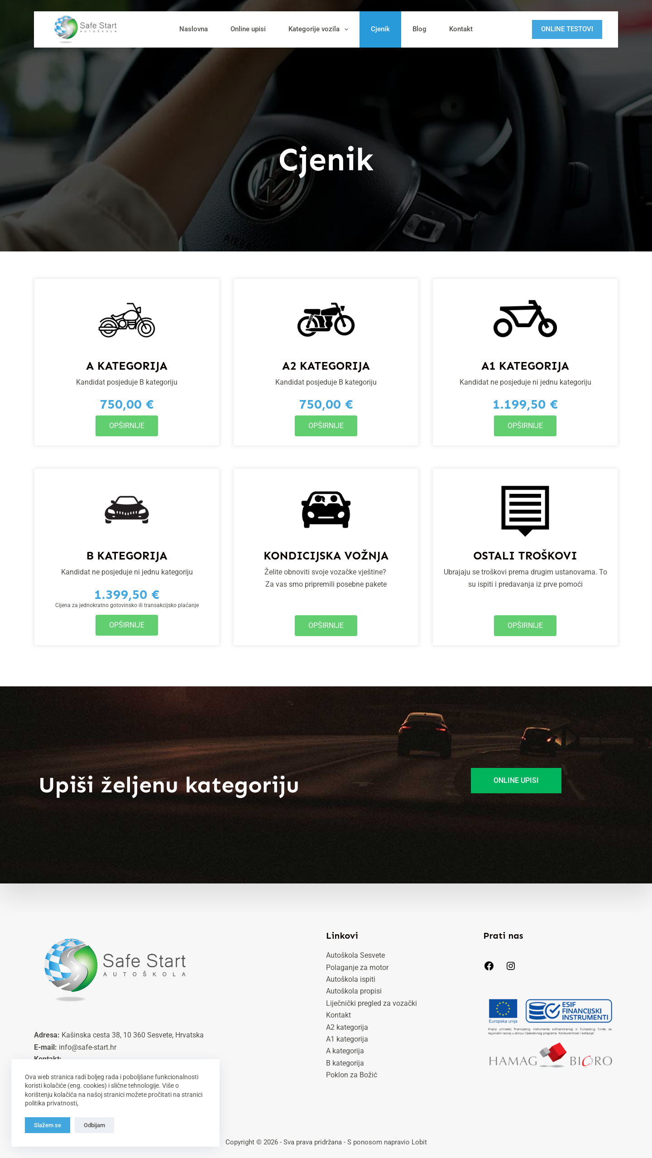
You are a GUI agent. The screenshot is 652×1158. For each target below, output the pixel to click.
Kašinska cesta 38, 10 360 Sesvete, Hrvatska (133, 1035)
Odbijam (94, 1125)
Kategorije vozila (320, 29)
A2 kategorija (347, 1027)
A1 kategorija (347, 1039)
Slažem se (47, 1125)
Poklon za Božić (351, 1075)
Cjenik (380, 29)
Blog (419, 29)
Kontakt (461, 29)
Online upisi (248, 29)
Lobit (419, 1142)
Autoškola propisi (354, 991)
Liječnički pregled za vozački (371, 1003)
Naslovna (193, 29)
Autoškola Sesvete (355, 955)
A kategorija (345, 1051)
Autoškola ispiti (350, 979)
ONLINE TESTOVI (567, 29)
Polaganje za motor (357, 967)
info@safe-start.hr (87, 1047)
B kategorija (345, 1063)
